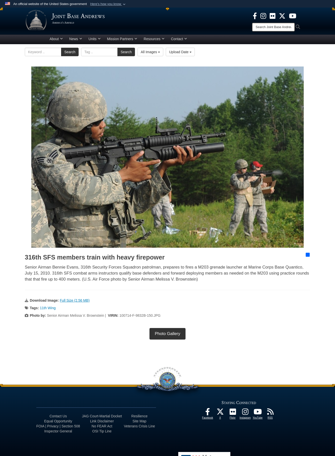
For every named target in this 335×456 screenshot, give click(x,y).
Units (95, 41)
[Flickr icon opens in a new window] (272, 16)
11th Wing (48, 310)
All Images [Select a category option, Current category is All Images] (150, 54)
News (75, 41)
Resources (154, 41)
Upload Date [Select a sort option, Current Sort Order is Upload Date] (180, 54)
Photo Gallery (167, 335)
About (56, 41)
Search (69, 54)
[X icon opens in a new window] (282, 16)
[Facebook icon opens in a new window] (255, 16)
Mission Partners (122, 41)
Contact (179, 41)
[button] (108, 4)
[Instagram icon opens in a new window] (263, 16)
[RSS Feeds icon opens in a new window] (270, 415)
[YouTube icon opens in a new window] (292, 16)
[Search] (273, 27)
